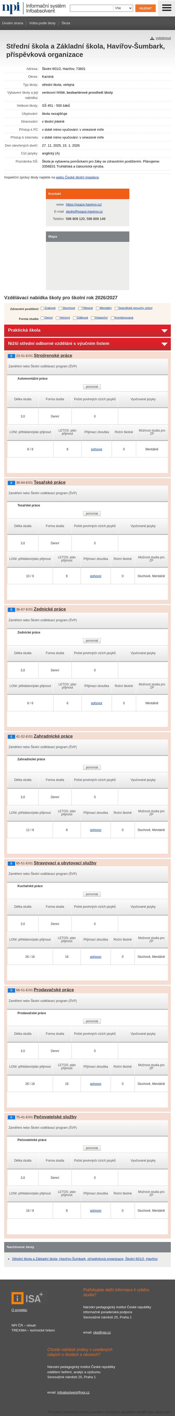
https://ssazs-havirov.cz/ (84, 204)
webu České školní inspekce (77, 177)
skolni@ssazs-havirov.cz (84, 211)
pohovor (96, 449)
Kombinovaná (124, 317)
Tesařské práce (50, 482)
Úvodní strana (12, 23)
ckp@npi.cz (102, 1332)
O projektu (19, 1310)
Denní (49, 317)
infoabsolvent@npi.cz (73, 1392)
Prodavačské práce (54, 989)
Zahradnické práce (53, 736)
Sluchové (69, 307)
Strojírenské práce (53, 355)
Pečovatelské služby (55, 1116)
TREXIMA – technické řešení (33, 1330)
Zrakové (50, 307)
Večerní (65, 317)
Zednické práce (50, 609)
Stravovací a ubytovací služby (65, 863)
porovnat (92, 387)
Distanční (101, 317)
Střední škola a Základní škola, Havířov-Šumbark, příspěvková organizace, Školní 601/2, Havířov (85, 1259)
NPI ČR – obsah (23, 1325)
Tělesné (87, 307)
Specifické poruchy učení (136, 307)
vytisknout (163, 38)
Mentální (106, 307)
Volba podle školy (42, 23)
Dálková (82, 317)
